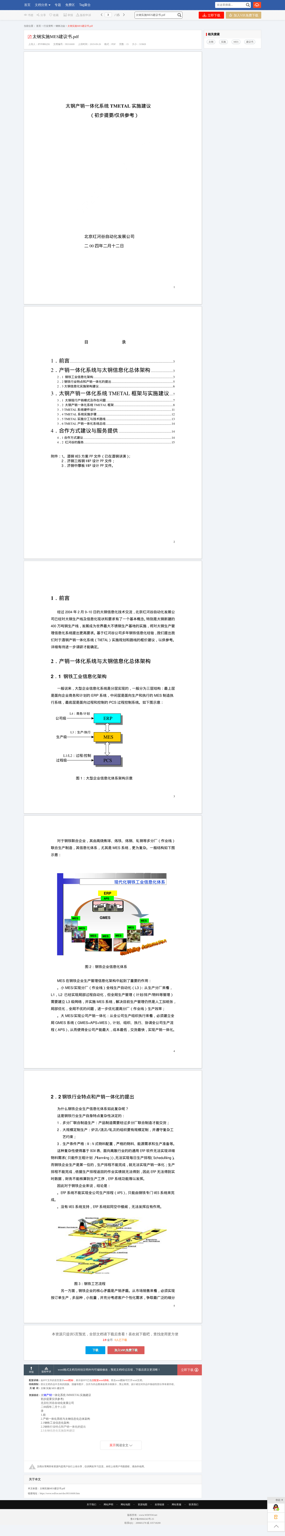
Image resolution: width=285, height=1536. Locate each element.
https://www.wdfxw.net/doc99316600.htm (60, 1493)
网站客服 (176, 1504)
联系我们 (193, 1504)
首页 (27, 5)
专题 (58, 5)
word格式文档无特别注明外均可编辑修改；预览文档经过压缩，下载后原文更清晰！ (109, 1369)
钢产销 (48, 1395)
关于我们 (91, 1504)
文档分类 (41, 5)
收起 (279, 1500)
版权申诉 (83, 15)
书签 (28, 15)
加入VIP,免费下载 (243, 15)
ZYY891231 (44, 44)
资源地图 (142, 1504)
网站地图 (125, 1504)
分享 (41, 15)
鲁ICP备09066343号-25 (142, 1519)
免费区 (70, 5)
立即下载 (211, 15)
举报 (68, 15)
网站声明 (108, 1504)
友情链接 (159, 1504)
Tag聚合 (85, 5)
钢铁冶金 (60, 26)
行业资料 (48, 26)
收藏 (54, 15)
